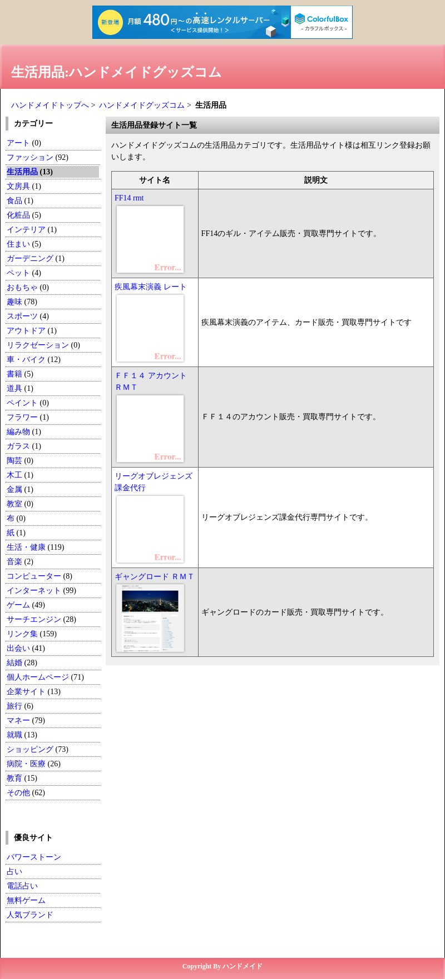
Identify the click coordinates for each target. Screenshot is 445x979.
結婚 (14, 663)
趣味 (14, 302)
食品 (14, 201)
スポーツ (22, 316)
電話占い (22, 886)
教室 (14, 504)
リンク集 (22, 634)
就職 (14, 735)
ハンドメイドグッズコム (142, 105)
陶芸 (14, 460)
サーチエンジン (34, 619)
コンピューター (34, 576)
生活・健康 (26, 547)
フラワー (22, 417)
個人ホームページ (38, 677)
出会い (18, 648)
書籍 (14, 374)
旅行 (14, 706)
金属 (14, 489)
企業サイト (26, 691)
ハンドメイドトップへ (50, 105)
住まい (18, 244)
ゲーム (18, 605)
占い (14, 871)
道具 (14, 388)
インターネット (35, 590)
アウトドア (26, 331)
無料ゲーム (26, 900)
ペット (18, 273)
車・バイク (26, 359)
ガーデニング (30, 258)
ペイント (22, 403)
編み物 (18, 432)
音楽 (14, 562)
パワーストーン (34, 857)
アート (18, 143)
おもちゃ (22, 287)
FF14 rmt (129, 198)
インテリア (26, 229)
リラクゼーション (38, 345)
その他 (18, 793)
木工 (14, 475)
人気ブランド (30, 915)
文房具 (18, 186)
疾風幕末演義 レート (151, 287)
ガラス (18, 446)
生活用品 (22, 172)
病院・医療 (26, 764)
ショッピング (30, 749)
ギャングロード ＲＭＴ (155, 577)
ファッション (30, 157)
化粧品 (18, 215)
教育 (14, 778)
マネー (18, 720)
